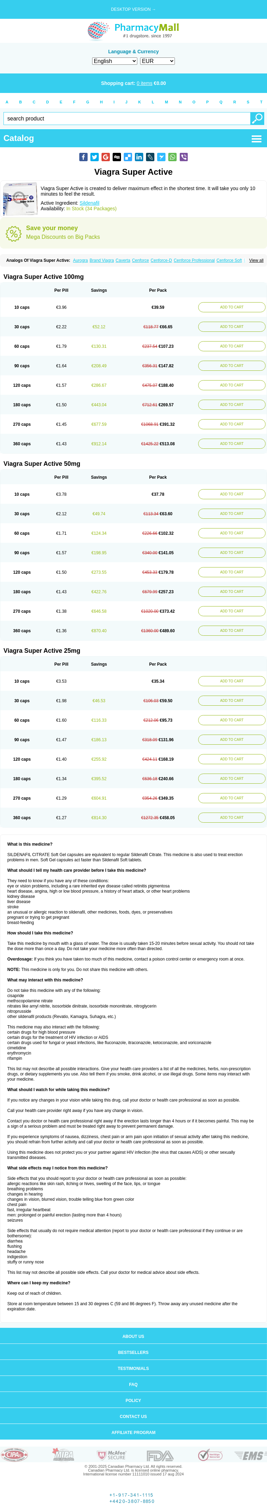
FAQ (133, 1384)
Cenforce (140, 260)
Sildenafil (89, 203)
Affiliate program (133, 1432)
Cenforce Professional (194, 260)
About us (133, 1336)
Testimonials (133, 1368)
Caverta (123, 260)
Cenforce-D (161, 260)
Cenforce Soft (229, 260)
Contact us (133, 1416)
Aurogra (80, 260)
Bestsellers (133, 1352)
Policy (133, 1400)
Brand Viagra (102, 260)
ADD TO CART (231, 307)
